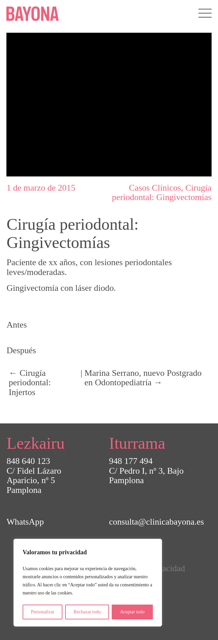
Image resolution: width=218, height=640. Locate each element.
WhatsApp (25, 522)
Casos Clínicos (155, 188)
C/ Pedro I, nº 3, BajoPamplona (146, 475)
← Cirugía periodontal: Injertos (30, 382)
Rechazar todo (87, 611)
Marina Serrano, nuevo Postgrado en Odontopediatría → (142, 377)
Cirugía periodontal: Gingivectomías (162, 192)
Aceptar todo (132, 611)
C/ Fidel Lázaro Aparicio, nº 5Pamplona (33, 480)
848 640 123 (28, 461)
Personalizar (42, 611)
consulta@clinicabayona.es (156, 522)
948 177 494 (131, 461)
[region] (87, 583)
